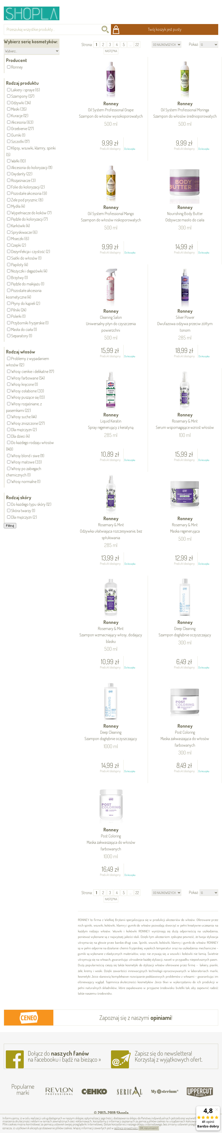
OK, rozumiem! (149, 1128)
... (130, 44)
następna (111, 51)
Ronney (111, 110)
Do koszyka (129, 149)
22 (137, 44)
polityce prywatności (126, 1128)
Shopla (35, 13)
